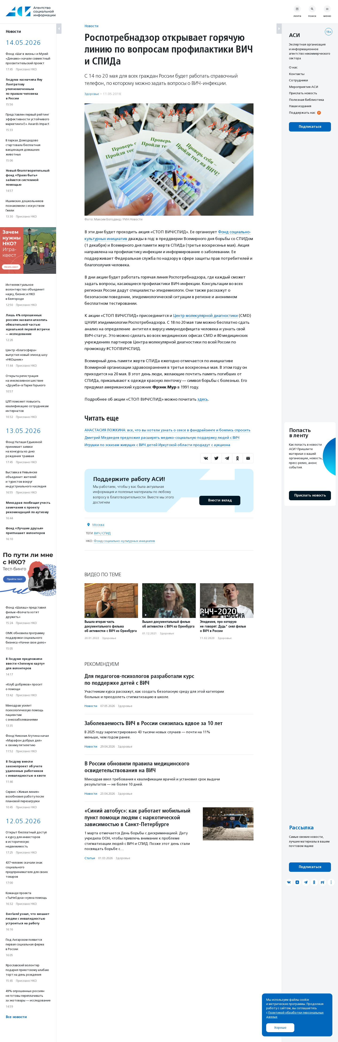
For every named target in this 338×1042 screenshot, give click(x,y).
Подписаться (310, 126)
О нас (293, 67)
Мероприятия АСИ (303, 87)
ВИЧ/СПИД (102, 533)
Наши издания (300, 106)
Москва (98, 524)
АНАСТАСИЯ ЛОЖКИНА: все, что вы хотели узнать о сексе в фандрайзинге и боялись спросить (167, 430)
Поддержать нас (302, 112)
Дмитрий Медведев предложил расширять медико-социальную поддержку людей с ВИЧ (161, 437)
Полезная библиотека (306, 100)
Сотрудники (298, 80)
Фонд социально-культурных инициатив (124, 540)
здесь (202, 399)
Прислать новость (303, 93)
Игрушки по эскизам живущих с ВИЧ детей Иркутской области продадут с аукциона (157, 445)
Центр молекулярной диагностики (206, 315)
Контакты (296, 74)
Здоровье (91, 94)
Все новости (16, 1017)
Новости (91, 26)
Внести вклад (219, 500)
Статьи (89, 857)
